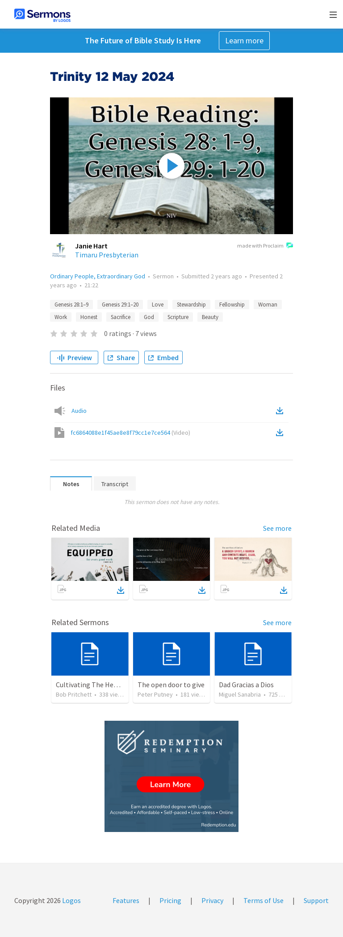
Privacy (212, 900)
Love (157, 304)
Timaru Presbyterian (106, 254)
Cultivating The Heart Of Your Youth (110, 684)
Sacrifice (120, 317)
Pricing (170, 900)
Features (126, 900)
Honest (88, 317)
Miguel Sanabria (240, 694)
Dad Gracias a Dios (246, 684)
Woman (267, 304)
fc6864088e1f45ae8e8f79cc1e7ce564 (130, 433)
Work (60, 317)
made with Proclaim (265, 246)
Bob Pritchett (74, 694)
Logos (71, 900)
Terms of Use (263, 900)
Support (316, 900)
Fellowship (232, 304)
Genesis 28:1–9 (71, 304)
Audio (79, 411)
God (149, 317)
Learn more (244, 40)
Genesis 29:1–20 (120, 304)
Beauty (210, 317)
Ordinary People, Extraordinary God (97, 276)
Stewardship (191, 304)
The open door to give (171, 684)
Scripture (177, 317)
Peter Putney (155, 694)
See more (277, 528)
